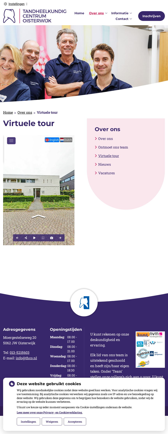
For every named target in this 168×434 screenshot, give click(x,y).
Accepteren (75, 421)
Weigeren (52, 421)
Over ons (96, 13)
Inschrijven (151, 16)
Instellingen (28, 421)
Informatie (119, 13)
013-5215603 (19, 352)
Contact (122, 19)
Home (79, 13)
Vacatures (106, 173)
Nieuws (104, 164)
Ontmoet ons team (113, 147)
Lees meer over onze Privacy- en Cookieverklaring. (50, 412)
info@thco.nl (26, 358)
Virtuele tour (108, 155)
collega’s (118, 376)
